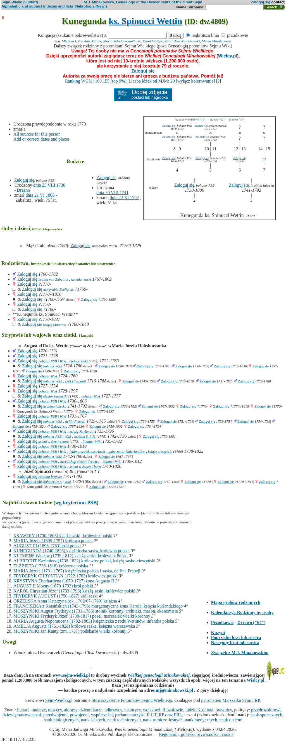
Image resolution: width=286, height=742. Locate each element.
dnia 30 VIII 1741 (112, 192)
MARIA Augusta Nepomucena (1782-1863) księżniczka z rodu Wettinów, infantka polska (93, 621)
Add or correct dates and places (41, 139)
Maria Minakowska (216, 41)
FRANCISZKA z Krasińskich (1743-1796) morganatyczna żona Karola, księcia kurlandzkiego (98, 606)
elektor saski (79, 361)
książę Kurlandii (82, 431)
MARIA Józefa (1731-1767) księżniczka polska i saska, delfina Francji (76, 570)
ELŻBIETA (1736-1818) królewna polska (50, 565)
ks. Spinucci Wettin (145, 21)
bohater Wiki (52, 366)
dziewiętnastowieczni (22, 714)
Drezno (23, 190)
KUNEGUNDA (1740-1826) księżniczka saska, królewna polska (71, 550)
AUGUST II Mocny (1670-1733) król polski (53, 586)
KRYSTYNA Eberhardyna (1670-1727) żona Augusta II (63, 581)
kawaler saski (81, 279)
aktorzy (70, 709)
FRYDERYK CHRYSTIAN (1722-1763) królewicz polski (65, 576)
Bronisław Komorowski (182, 41)
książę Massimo (54, 324)
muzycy (55, 709)
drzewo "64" (236, 119)
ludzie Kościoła (199, 709)
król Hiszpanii (75, 381)
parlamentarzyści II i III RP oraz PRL (148, 714)
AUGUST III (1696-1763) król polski (47, 545)
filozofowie (173, 709)
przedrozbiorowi (266, 709)
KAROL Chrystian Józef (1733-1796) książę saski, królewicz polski (74, 591)
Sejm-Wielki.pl (59, 700)
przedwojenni (55, 714)
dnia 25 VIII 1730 (49, 185)
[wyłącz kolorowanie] (195, 81)
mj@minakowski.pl (174, 690)
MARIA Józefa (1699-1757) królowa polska (53, 540)
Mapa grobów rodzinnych (235, 602)
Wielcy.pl (227, 56)
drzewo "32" (217, 119)
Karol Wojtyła (152, 41)
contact (278, 2)
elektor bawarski (55, 396)
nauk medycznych (201, 719)
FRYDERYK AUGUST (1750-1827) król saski (55, 596)
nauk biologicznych (61, 719)
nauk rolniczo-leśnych (163, 719)
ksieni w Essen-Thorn (85, 466)
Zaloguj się (260, 2)
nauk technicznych (124, 719)
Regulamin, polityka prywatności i (196, 734)
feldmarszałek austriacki (87, 451)
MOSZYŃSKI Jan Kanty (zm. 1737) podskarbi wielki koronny (69, 631)
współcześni (102, 714)
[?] (218, 81)
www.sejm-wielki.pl (71, 675)
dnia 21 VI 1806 (39, 195)
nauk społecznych (266, 714)
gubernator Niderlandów (126, 451)
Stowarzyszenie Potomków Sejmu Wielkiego (132, 700)
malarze (39, 709)
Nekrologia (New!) (91, 6)
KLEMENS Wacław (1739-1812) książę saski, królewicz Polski (70, 555)
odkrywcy (113, 709)
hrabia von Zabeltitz (53, 279)
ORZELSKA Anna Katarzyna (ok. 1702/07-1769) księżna (65, 601)
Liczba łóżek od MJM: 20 (151, 81)
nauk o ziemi (230, 719)
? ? (264, 159)
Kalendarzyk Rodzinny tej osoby (242, 612)
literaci (23, 709)
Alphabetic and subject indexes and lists (37, 6)
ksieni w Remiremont (54, 441)
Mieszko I (69, 41)
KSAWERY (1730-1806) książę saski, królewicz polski (63, 535)
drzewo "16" (197, 119)
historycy (132, 709)
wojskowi (151, 709)
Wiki (63, 361)
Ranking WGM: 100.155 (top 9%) (96, 81)
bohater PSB (48, 361)
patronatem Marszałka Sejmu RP (230, 700)
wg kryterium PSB (76, 502)
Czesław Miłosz (89, 41)
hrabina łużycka (54, 406)
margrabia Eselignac (58, 289)
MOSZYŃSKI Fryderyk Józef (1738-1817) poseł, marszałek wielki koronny (81, 616)
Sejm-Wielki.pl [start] (19, 2)
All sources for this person (37, 134)
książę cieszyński (160, 451)
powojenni (79, 714)
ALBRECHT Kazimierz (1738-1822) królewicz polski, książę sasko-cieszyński (84, 560)
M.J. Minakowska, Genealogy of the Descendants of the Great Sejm (143, 2)
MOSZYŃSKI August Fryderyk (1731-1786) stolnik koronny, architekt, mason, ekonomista (95, 611)
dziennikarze (91, 709)
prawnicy (224, 709)
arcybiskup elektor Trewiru (79, 461)
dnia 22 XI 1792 (124, 197)
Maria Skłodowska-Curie (121, 41)
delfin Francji (75, 421)
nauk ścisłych (93, 719)
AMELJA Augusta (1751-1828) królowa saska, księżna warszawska (74, 626)
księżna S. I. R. (85, 436)
